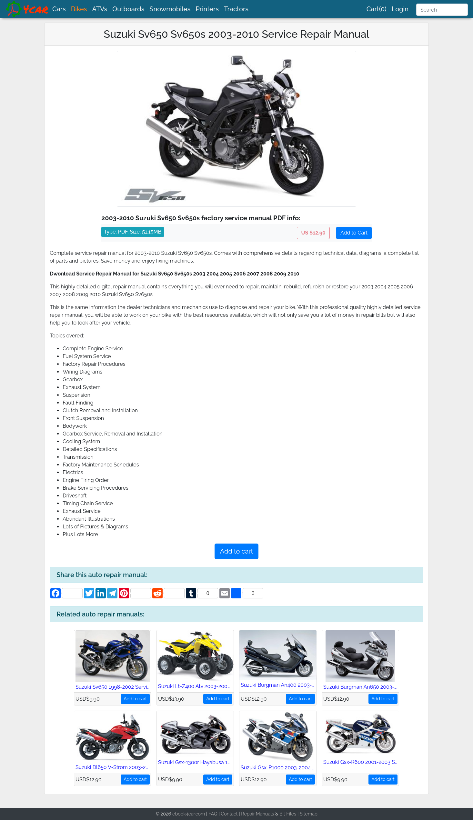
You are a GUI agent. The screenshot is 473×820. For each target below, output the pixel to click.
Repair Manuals (257, 813)
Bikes (79, 9)
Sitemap (308, 813)
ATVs (99, 9)
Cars (59, 9)
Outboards (128, 9)
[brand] (27, 9)
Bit (282, 813)
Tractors (236, 9)
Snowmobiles (169, 9)
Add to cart (236, 551)
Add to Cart (353, 233)
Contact (229, 813)
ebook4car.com (188, 813)
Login (400, 9)
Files (291, 813)
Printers (207, 9)
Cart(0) (377, 9)
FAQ (212, 813)
